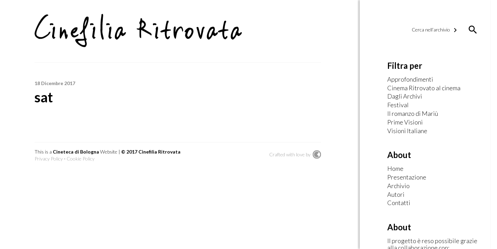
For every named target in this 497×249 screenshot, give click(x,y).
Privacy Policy (49, 159)
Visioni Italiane (407, 131)
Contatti (398, 203)
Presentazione (406, 177)
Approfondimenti (410, 79)
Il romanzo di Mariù (412, 113)
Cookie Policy (81, 159)
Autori (396, 194)
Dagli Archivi (404, 96)
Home (395, 168)
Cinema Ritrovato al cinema (423, 88)
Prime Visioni (405, 122)
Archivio (398, 186)
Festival (398, 105)
